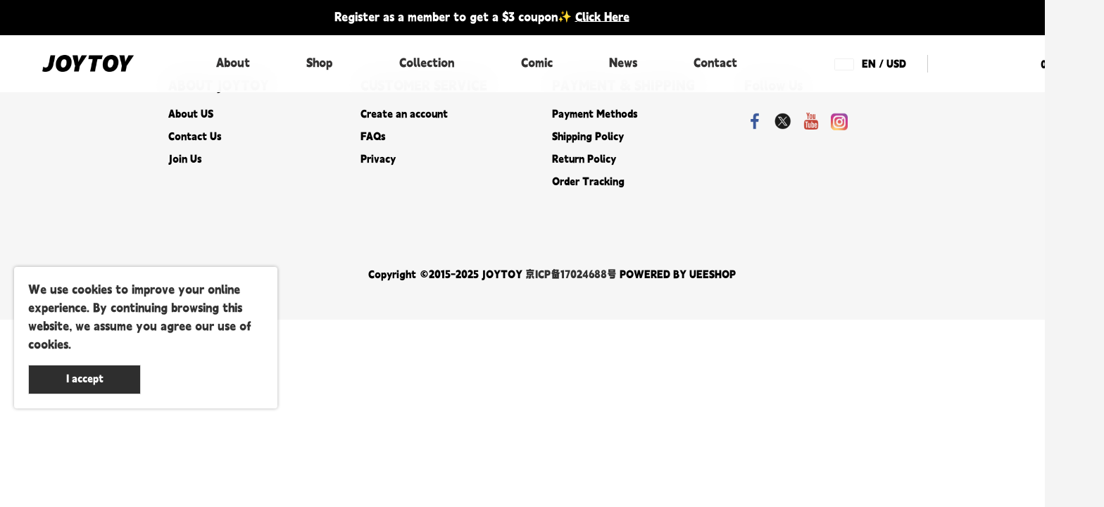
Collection (426, 63)
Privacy (378, 159)
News (623, 63)
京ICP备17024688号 (571, 275)
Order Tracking (588, 182)
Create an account (404, 114)
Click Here (602, 18)
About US (190, 114)
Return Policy (584, 159)
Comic (537, 63)
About (233, 63)
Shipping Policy (588, 137)
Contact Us (194, 137)
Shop (319, 63)
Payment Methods (594, 114)
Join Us (184, 159)
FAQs (372, 137)
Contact (715, 63)
